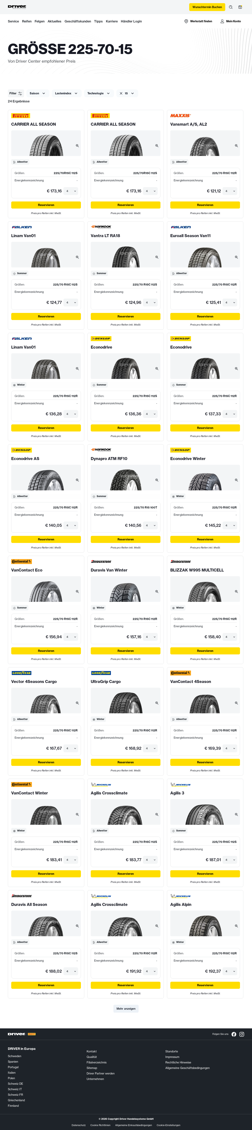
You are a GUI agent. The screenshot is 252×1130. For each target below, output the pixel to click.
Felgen (39, 21)
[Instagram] (241, 1034)
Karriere (112, 21)
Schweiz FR (15, 1095)
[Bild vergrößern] (77, 145)
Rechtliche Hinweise (178, 1062)
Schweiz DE (15, 1083)
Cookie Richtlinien (100, 1125)
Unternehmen (95, 1079)
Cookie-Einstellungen (168, 1125)
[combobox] (66, 191)
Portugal (13, 1067)
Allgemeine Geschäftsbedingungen (187, 1068)
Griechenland (16, 1100)
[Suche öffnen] (231, 7)
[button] (16, 93)
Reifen (27, 21)
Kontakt (92, 1051)
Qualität (92, 1057)
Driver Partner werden (101, 1073)
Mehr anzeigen (126, 1008)
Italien (12, 1072)
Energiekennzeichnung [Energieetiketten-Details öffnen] (29, 180)
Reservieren (46, 205)
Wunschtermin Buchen (207, 7)
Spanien (13, 1061)
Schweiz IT (15, 1089)
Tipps (98, 21)
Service (13, 21)
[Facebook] (234, 1034)
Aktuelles (54, 21)
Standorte (171, 1051)
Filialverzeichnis (97, 1062)
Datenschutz (79, 1125)
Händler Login (131, 21)
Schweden (14, 1056)
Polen (11, 1078)
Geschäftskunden (78, 21)
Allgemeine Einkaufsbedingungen (133, 1125)
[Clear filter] (121, 93)
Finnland (13, 1106)
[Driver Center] (17, 7)
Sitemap (92, 1068)
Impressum (172, 1057)
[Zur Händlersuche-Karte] (198, 21)
